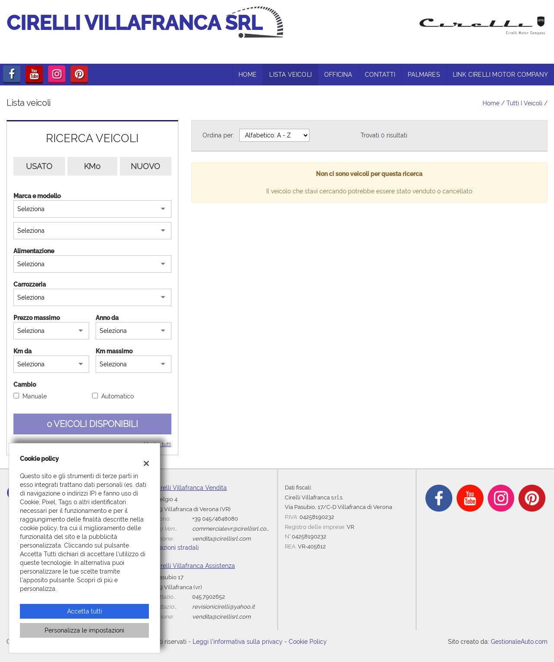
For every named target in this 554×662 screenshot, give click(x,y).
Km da (22, 351)
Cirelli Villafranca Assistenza (195, 565)
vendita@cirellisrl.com (221, 538)
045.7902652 (208, 596)
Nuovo (145, 166)
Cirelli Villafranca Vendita (191, 487)
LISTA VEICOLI (290, 74)
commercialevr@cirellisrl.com (231, 528)
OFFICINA (338, 74)
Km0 (92, 166)
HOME (247, 74)
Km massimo (114, 351)
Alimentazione (33, 251)
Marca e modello (37, 195)
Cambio (24, 384)
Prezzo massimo (36, 317)
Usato (39, 166)
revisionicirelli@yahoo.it (223, 606)
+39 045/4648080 (215, 518)
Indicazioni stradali (172, 547)
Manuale (34, 396)
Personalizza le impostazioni (84, 630)
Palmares (424, 74)
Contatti (380, 74)
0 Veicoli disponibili (92, 424)
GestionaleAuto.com (519, 641)
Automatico (117, 396)
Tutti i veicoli (524, 103)
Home (491, 103)
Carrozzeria (29, 284)
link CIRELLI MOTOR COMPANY (500, 74)
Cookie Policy (308, 641)
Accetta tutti (84, 611)
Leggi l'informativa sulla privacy (238, 641)
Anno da (107, 317)
